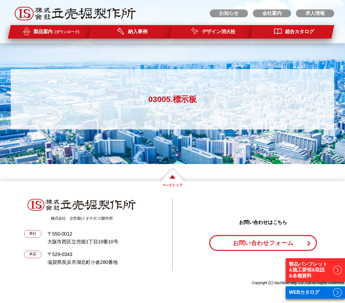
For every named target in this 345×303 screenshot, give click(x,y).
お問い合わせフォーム (263, 243)
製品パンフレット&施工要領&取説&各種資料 (308, 269)
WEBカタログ (304, 292)
